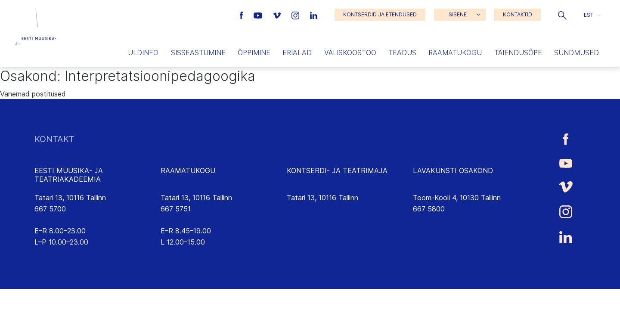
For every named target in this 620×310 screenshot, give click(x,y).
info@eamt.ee (56, 219)
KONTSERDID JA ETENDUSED (380, 14)
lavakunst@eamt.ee (444, 219)
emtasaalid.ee (309, 219)
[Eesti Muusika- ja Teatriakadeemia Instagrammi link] (296, 14)
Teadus (402, 52)
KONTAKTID (517, 14)
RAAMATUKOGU (188, 170)
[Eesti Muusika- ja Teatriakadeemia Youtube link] (259, 14)
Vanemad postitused (33, 94)
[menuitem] (592, 15)
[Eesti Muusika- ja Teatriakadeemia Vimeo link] (277, 14)
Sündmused (576, 52)
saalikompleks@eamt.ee (324, 209)
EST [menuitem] (588, 14)
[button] (562, 14)
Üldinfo (143, 52)
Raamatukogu (455, 52)
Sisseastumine (198, 52)
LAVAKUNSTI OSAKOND (453, 170)
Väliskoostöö (350, 52)
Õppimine (254, 52)
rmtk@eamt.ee (184, 219)
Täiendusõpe (518, 52)
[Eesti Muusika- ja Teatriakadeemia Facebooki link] (242, 14)
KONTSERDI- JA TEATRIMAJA (337, 170)
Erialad (297, 52)
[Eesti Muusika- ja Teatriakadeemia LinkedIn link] (313, 14)
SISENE (458, 14)
